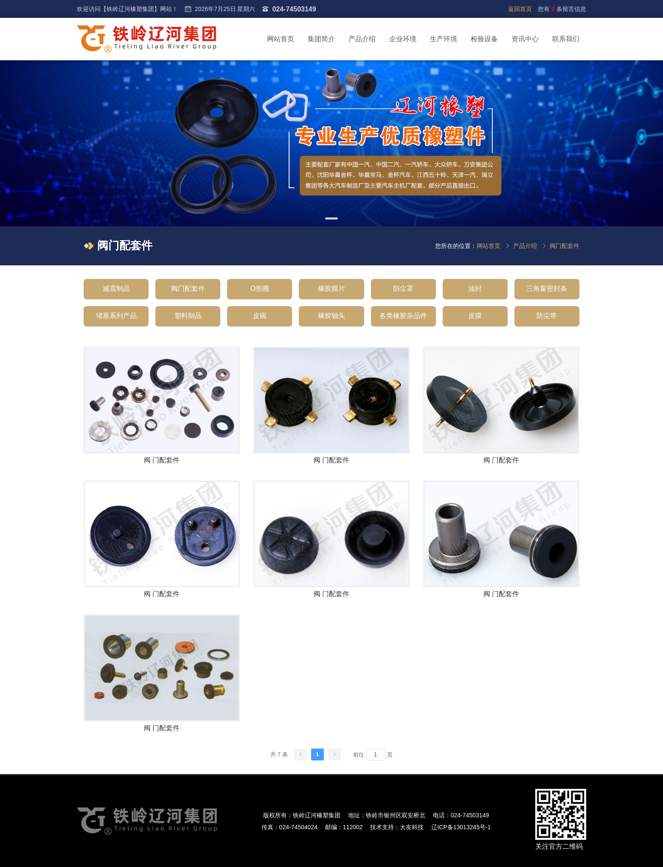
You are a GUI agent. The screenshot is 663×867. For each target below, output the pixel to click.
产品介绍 (362, 38)
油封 (475, 288)
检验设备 (484, 38)
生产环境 (443, 38)
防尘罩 (403, 288)
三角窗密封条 (546, 288)
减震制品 (116, 288)
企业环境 (402, 38)
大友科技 (412, 827)
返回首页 (520, 9)
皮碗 (260, 315)
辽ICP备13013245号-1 (461, 827)
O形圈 (259, 288)
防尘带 (547, 315)
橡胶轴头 (331, 315)
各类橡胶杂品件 (403, 315)
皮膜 (475, 315)
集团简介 (321, 38)
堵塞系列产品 (116, 315)
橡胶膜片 (331, 288)
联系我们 (565, 38)
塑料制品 (188, 315)
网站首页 (280, 38)
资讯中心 (525, 38)
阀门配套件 (564, 245)
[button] (331, 218)
